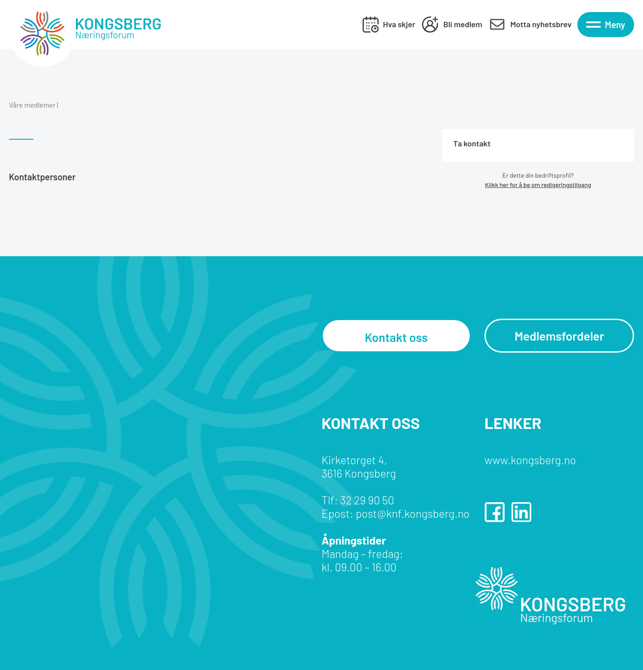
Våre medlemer (32, 104)
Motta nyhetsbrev (541, 24)
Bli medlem (462, 24)
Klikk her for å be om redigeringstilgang (538, 184)
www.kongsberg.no (530, 459)
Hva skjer (399, 24)
